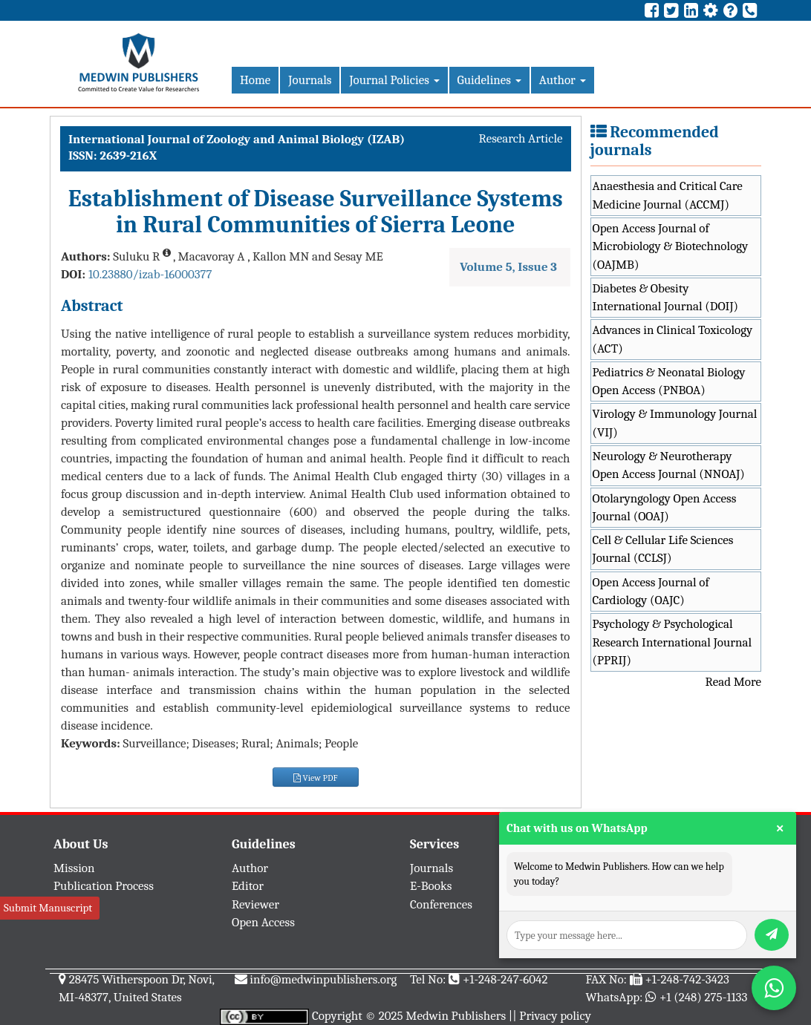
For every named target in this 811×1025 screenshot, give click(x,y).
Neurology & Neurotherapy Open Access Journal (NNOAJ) (669, 465)
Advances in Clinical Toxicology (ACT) (673, 339)
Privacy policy (555, 1016)
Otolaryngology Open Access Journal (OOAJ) (665, 507)
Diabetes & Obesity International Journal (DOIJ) (666, 297)
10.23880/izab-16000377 (150, 274)
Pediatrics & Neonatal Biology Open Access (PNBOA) (669, 381)
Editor (248, 886)
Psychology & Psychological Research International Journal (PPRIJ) (672, 642)
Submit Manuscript (48, 907)
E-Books (431, 886)
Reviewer (255, 904)
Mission (74, 868)
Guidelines (489, 80)
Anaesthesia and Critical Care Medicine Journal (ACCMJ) (668, 195)
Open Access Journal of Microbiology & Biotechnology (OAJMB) (671, 246)
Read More (733, 682)
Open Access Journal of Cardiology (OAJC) (651, 591)
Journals (309, 80)
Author (562, 80)
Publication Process (103, 886)
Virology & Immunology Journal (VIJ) (675, 423)
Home (255, 80)
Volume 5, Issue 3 (508, 267)
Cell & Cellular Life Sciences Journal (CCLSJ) (663, 549)
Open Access (263, 922)
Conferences (441, 904)
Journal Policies (394, 80)
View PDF (315, 778)
